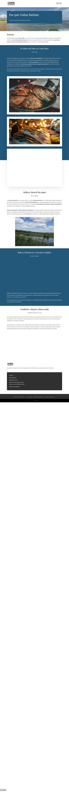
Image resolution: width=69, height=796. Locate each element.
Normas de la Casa (13, 380)
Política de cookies (49, 396)
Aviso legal (29, 396)
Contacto (11, 375)
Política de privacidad (38, 396)
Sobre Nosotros (12, 377)
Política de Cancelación (14, 386)
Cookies (3, 790)
